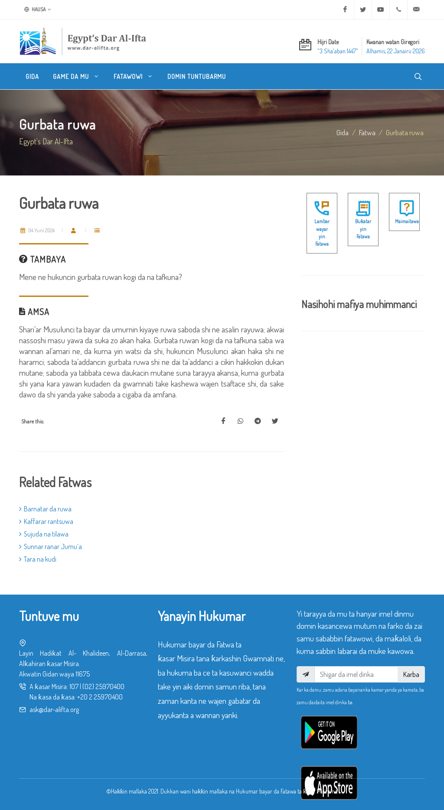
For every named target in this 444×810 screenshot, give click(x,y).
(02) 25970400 (103, 686)
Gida (342, 132)
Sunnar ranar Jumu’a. (51, 546)
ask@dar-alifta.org (54, 709)
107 (73, 686)
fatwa (367, 132)
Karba (411, 674)
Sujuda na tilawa (44, 534)
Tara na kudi (37, 559)
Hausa (37, 9)
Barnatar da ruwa (45, 508)
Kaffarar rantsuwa (46, 521)
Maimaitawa (407, 221)
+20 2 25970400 (100, 697)
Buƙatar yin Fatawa (363, 229)
